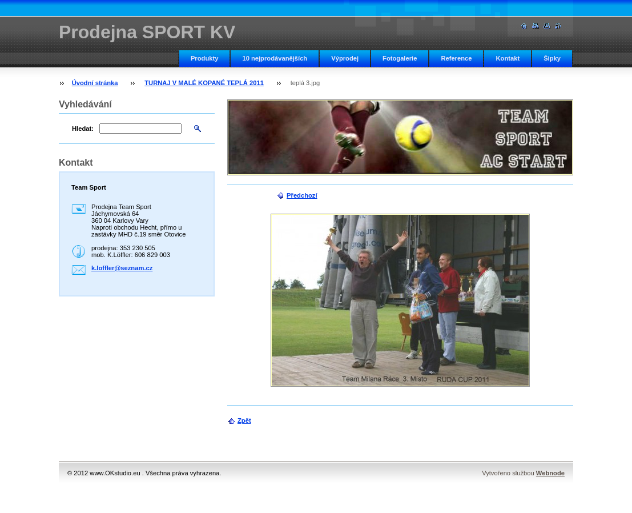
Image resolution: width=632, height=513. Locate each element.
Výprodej (345, 58)
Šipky (552, 58)
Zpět (244, 420)
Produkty (205, 58)
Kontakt (508, 58)
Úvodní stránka (95, 82)
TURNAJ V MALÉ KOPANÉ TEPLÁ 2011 (204, 82)
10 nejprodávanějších (274, 58)
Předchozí (302, 195)
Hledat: (83, 128)
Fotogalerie (400, 58)
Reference (456, 58)
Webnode (550, 473)
